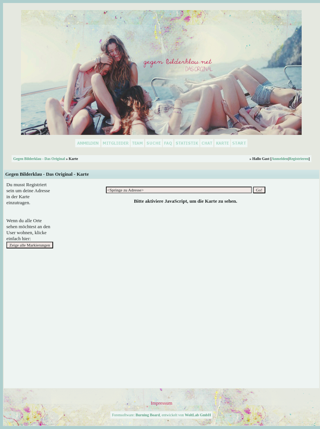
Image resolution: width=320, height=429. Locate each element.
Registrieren (299, 159)
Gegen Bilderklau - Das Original (39, 159)
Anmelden (280, 159)
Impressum (161, 403)
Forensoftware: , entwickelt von (161, 415)
